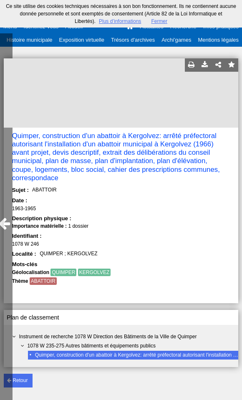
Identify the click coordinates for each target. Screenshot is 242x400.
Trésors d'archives (133, 40)
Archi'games (176, 40)
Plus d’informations (120, 21)
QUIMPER (63, 272)
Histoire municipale (30, 40)
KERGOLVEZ (94, 272)
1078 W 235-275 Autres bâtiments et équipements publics (91, 346)
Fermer (159, 21)
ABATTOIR (43, 281)
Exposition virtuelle (81, 40)
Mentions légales (218, 40)
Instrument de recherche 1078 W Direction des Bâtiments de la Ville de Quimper (108, 337)
